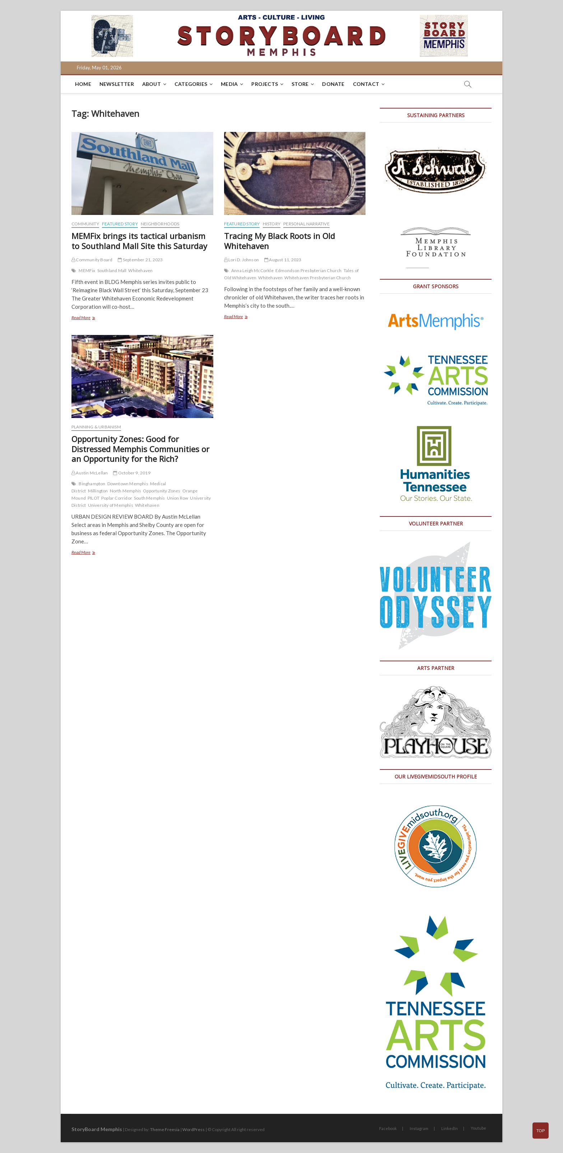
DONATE (333, 84)
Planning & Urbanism (96, 426)
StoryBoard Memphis (96, 1129)
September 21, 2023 (140, 259)
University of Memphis (110, 505)
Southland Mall (112, 270)
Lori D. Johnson (241, 259)
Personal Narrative (306, 223)
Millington (98, 490)
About (151, 84)
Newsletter (116, 84)
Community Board (91, 259)
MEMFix (87, 270)
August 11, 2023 (282, 259)
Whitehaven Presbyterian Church (317, 277)
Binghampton (92, 483)
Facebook (388, 1128)
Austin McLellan (89, 473)
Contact (366, 84)
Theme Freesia (165, 1129)
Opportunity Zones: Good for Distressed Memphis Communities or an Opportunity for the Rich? (140, 448)
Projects (264, 84)
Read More (89, 318)
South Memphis (149, 498)
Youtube (478, 1128)
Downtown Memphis (127, 483)
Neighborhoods (160, 223)
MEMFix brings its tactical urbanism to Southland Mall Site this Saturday (139, 240)
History (271, 223)
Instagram (419, 1128)
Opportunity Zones (161, 490)
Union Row (178, 498)
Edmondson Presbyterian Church (308, 270)
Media (229, 84)
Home (83, 84)
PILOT (93, 498)
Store (300, 84)
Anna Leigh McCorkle (252, 270)
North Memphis (125, 490)
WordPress (193, 1129)
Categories (191, 84)
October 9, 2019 (131, 473)
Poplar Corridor (116, 498)
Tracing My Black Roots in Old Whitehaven (279, 240)
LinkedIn (449, 1128)
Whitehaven (140, 270)
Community (85, 223)
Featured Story (120, 223)
